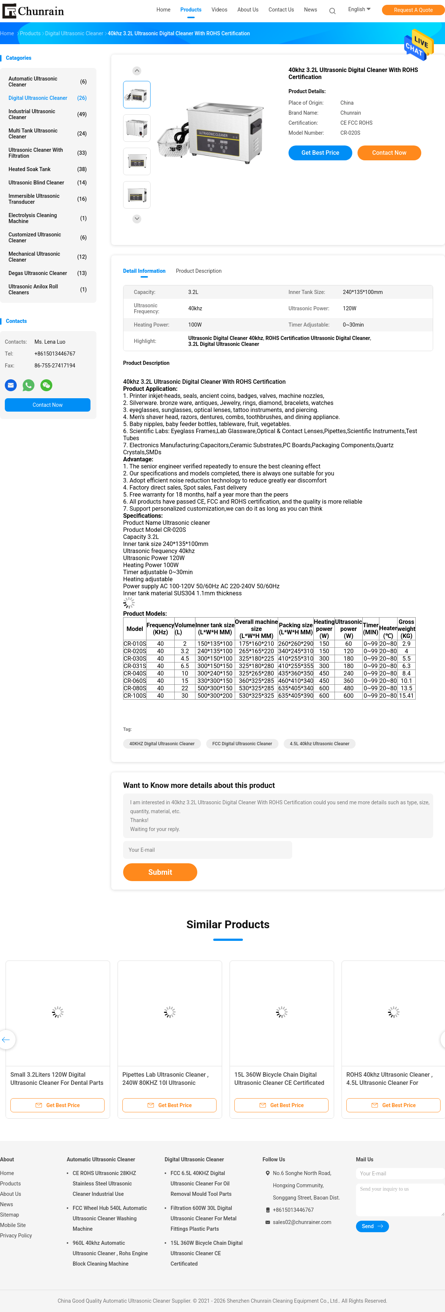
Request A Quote (413, 10)
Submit (160, 872)
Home (7, 1173)
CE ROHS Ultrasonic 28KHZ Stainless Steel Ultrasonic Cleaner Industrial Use (104, 1183)
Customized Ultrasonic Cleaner (48, 237)
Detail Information (144, 271)
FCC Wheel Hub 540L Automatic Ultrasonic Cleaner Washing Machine (110, 1218)
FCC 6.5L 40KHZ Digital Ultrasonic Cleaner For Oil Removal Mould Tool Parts (201, 1183)
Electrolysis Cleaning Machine (48, 218)
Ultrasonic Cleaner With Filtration (48, 153)
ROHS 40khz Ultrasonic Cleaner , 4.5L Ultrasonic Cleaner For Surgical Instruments (389, 1083)
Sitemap (9, 1215)
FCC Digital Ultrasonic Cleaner (242, 743)
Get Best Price (320, 152)
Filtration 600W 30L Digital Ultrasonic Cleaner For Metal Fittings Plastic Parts (204, 1218)
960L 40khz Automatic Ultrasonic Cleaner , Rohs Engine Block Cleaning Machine (110, 1253)
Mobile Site (13, 1225)
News (6, 1204)
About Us (10, 1194)
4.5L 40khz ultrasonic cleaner (320, 743)
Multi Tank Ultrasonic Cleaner (48, 134)
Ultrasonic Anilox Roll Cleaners (48, 289)
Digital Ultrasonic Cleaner (48, 98)
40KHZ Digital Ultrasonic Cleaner (162, 743)
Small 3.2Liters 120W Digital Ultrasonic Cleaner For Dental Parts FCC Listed (56, 1083)
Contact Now (48, 405)
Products (10, 1184)
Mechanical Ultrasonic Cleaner (48, 257)
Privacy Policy (16, 1236)
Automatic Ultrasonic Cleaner (48, 82)
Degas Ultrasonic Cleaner (48, 273)
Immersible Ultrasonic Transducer (48, 199)
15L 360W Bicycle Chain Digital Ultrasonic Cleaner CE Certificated (207, 1253)
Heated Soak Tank (48, 169)
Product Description (198, 271)
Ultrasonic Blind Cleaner (48, 182)
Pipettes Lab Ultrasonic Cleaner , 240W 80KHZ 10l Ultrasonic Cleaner (165, 1083)
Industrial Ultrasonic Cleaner (48, 114)
